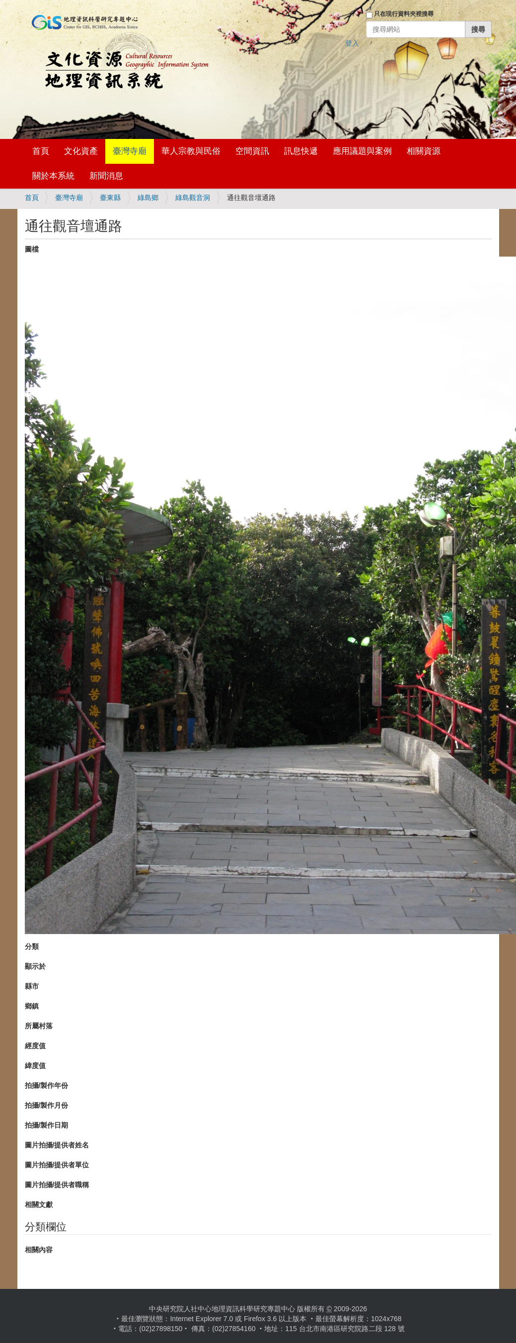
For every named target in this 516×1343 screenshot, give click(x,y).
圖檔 (32, 249)
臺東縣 (110, 197)
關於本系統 (53, 176)
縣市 (32, 986)
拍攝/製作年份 (47, 1085)
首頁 (40, 151)
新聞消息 (106, 176)
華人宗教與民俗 (191, 151)
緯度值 (35, 1066)
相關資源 (424, 151)
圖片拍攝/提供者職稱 (57, 1185)
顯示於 (35, 966)
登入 (352, 43)
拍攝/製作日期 (47, 1125)
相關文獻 (39, 1205)
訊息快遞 (301, 151)
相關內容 (39, 1250)
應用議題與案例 (362, 151)
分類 (32, 946)
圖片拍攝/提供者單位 (57, 1165)
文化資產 (81, 151)
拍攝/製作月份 (47, 1105)
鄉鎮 (32, 1006)
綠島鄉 (148, 197)
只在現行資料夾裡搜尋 (404, 13)
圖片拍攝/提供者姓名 (57, 1145)
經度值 (35, 1046)
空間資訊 (252, 151)
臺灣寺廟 (130, 151)
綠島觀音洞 (192, 197)
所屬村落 (39, 1026)
